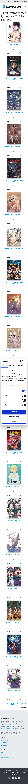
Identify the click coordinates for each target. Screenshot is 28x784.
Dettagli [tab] (11, 365)
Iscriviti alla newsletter (7, 757)
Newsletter (24, 1)
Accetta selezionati (14, 416)
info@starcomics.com (7, 728)
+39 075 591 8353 (8, 726)
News (2, 752)
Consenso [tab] (4, 365)
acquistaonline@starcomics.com (14, 730)
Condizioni (4, 745)
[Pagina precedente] (5, 704)
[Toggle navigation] (26, 6)
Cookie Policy (14, 774)
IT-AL (9, 772)
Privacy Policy (14, 772)
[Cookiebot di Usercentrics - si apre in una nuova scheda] (20, 361)
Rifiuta (14, 421)
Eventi (2, 755)
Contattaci (4, 742)
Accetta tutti (14, 411)
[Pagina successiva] (22, 704)
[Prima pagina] (2, 704)
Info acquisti (4, 740)
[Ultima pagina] (25, 704)
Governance (22, 772)
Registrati (16, 1)
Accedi (9, 1)
